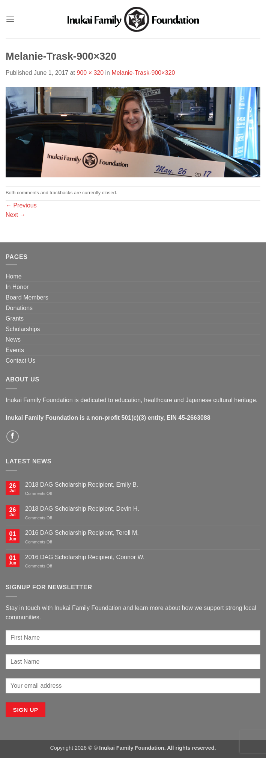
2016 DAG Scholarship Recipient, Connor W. (84, 557)
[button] (10, 19)
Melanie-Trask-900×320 (143, 73)
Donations (19, 308)
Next (16, 215)
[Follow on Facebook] (12, 436)
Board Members (27, 297)
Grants (15, 318)
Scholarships (23, 329)
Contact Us (20, 360)
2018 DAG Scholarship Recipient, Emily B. (81, 484)
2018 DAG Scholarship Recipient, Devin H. (82, 508)
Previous (21, 205)
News (13, 339)
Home (14, 276)
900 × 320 (90, 73)
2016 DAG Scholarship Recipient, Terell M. (82, 533)
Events (15, 350)
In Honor (17, 287)
